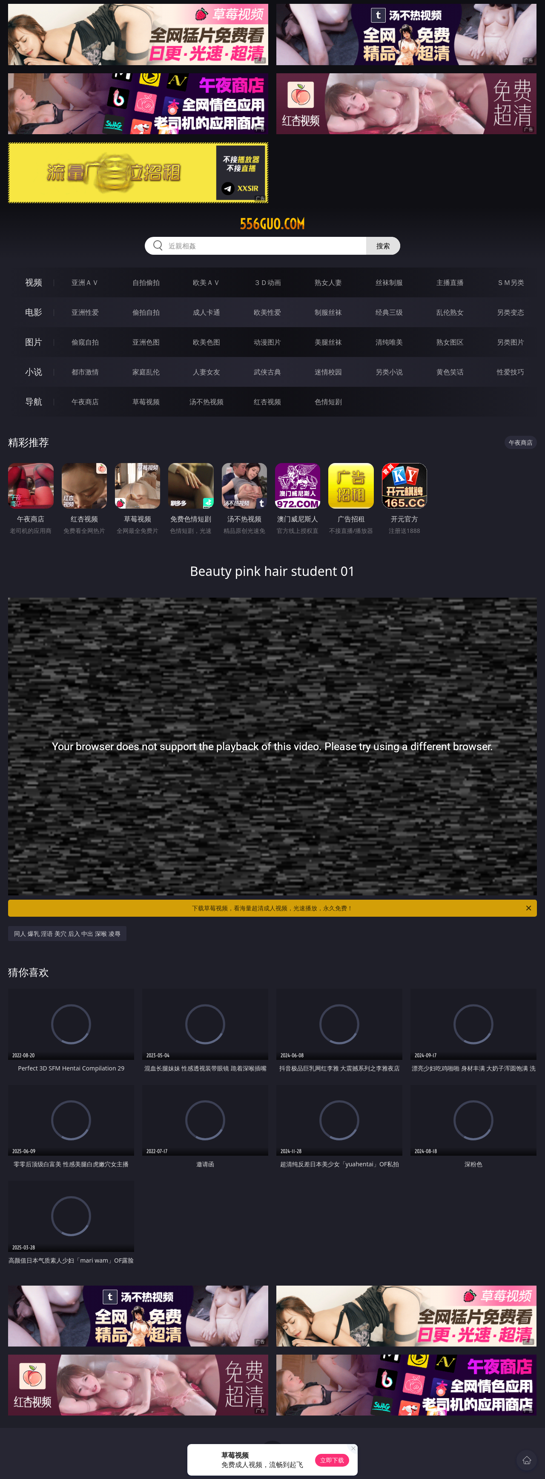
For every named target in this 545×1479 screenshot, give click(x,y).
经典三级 (389, 312)
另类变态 (510, 312)
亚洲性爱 (85, 312)
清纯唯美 (389, 342)
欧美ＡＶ (206, 282)
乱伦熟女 (450, 312)
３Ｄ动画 (267, 282)
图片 (33, 342)
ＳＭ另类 (510, 282)
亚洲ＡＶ (85, 282)
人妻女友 (206, 372)
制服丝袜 (328, 312)
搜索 (383, 245)
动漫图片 (267, 342)
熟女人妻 (328, 282)
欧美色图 (206, 342)
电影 (33, 312)
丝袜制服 (389, 282)
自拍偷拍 (146, 282)
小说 (33, 371)
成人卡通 (206, 312)
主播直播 (450, 282)
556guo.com (272, 224)
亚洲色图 (146, 342)
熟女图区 (450, 342)
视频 (33, 282)
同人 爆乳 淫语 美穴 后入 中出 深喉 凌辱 (67, 933)
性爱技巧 (510, 372)
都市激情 (85, 372)
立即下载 (332, 1460)
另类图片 (510, 342)
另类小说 (389, 372)
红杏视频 (267, 401)
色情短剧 (328, 401)
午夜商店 (85, 401)
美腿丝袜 (328, 342)
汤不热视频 (206, 401)
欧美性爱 (267, 312)
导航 (33, 401)
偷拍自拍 (146, 312)
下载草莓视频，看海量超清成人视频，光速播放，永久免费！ (362, 908)
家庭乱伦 (146, 372)
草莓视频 (146, 401)
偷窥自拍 (85, 342)
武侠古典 (267, 372)
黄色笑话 (450, 372)
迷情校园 (328, 372)
